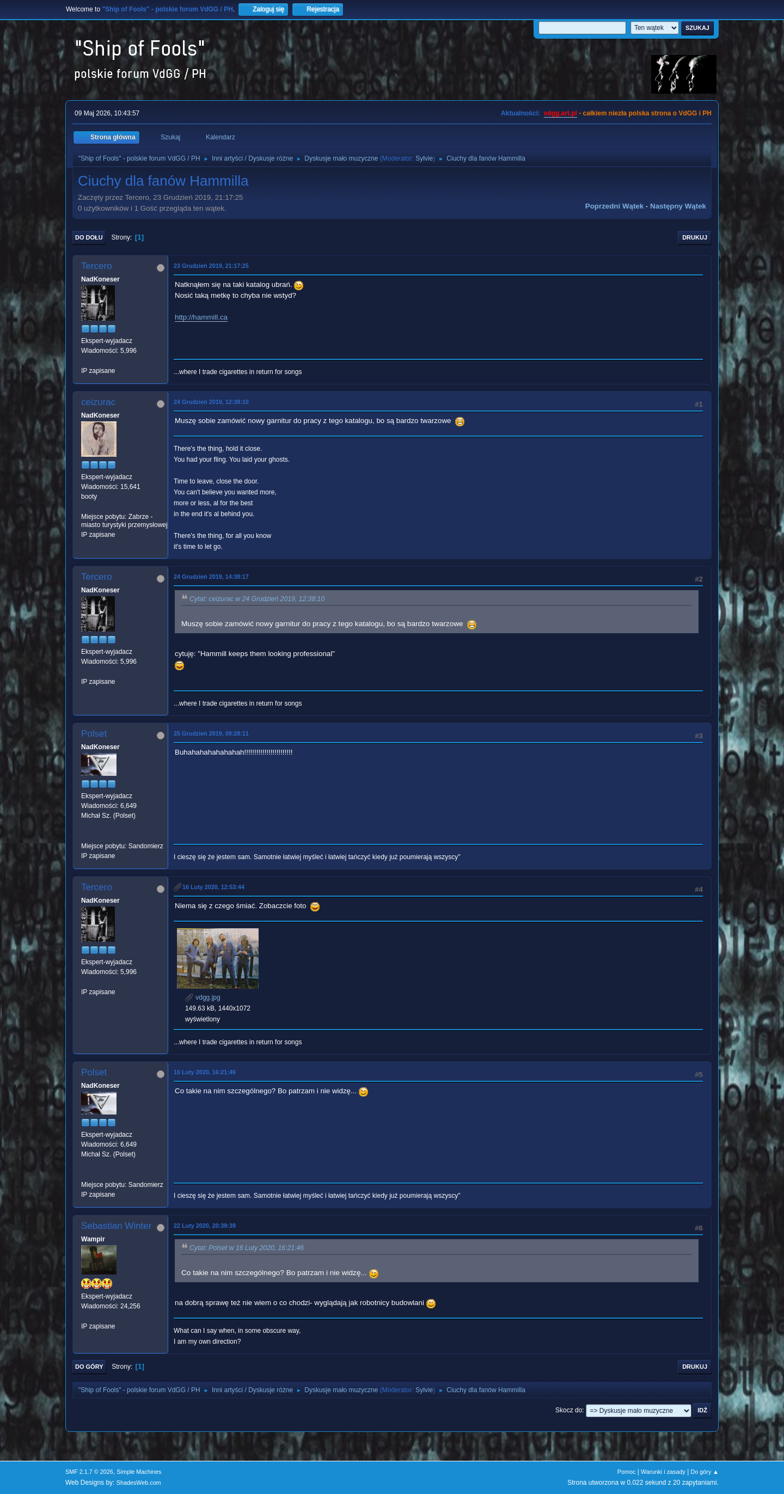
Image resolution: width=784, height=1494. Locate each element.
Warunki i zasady (663, 1471)
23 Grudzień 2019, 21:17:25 (211, 265)
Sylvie (424, 158)
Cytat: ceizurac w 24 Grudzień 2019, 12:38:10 (256, 599)
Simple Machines (139, 1471)
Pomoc (626, 1471)
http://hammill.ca (201, 317)
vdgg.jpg (202, 997)
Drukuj (694, 237)
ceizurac (98, 402)
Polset (94, 733)
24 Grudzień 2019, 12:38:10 (211, 402)
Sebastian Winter (116, 1226)
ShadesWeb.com (139, 1482)
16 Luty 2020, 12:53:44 (213, 887)
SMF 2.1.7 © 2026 (89, 1471)
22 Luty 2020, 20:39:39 (205, 1225)
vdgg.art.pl (560, 113)
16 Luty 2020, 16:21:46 (205, 1072)
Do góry (89, 1366)
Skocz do (568, 1410)
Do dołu (89, 237)
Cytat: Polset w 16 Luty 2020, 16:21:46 (246, 1248)
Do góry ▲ (705, 1471)
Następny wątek (678, 206)
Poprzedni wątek (614, 206)
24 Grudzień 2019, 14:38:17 (211, 576)
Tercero (96, 266)
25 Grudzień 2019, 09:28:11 (211, 733)
